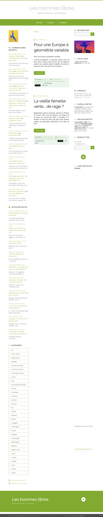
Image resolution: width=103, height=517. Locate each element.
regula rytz (62, 137)
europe (55, 79)
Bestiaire (14, 362)
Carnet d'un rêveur (17, 369)
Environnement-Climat (18, 385)
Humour (14, 404)
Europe (13, 388)
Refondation (15, 442)
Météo (13, 419)
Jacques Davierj (15, 56)
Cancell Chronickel (17, 366)
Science (13, 457)
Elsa (12, 381)
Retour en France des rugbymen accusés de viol (17, 88)
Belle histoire (15, 358)
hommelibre (13, 133)
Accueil (39, 22)
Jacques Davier (14, 118)
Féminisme (14, 392)
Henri (11, 71)
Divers (13, 377)
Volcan (13, 473)
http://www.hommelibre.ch (83, 449)
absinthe (41, 139)
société (13, 461)
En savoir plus (81, 515)
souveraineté (46, 81)
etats (57, 81)
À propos (63, 22)
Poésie (13, 431)
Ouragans (14, 423)
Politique (14, 434)
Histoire (14, 400)
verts (36, 139)
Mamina (14, 415)
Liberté (13, 411)
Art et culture (15, 354)
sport (13, 465)
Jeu (12, 408)
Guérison (14, 396)
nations (53, 81)
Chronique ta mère (17, 373)
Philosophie (15, 427)
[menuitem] (39, 22)
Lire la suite (39, 73)
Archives (50, 22)
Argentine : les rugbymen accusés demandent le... (18, 178)
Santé (13, 454)
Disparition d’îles (15, 120)
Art (12, 350)
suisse (61, 139)
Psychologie (15, 438)
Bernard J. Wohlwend (17, 101)
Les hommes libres (51, 8)
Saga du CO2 (15, 450)
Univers (13, 469)
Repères (14, 446)
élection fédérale (53, 139)
